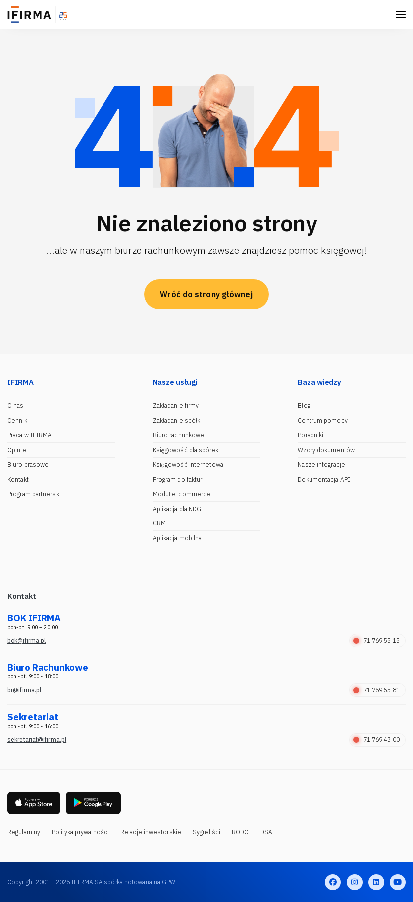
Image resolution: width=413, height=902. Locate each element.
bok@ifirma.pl (26, 640)
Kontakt (18, 479)
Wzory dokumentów (326, 450)
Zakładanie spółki (177, 420)
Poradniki (310, 435)
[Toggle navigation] (401, 14)
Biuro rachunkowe (179, 435)
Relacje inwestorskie (150, 832)
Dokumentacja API (324, 479)
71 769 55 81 (376, 690)
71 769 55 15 (376, 640)
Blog (304, 405)
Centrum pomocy (322, 420)
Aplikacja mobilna (177, 538)
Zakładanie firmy (176, 405)
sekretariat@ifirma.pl (36, 739)
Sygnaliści (207, 832)
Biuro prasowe (28, 464)
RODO (240, 832)
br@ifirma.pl (24, 690)
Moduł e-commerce (182, 494)
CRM (159, 523)
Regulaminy (23, 832)
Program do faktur (178, 479)
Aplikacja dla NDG (177, 509)
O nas (15, 405)
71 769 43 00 (376, 739)
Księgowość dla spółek (185, 450)
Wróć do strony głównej (206, 294)
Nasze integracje (321, 464)
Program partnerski (34, 494)
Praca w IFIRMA (29, 435)
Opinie (16, 450)
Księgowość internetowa (188, 464)
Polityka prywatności (80, 832)
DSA (266, 832)
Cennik (17, 420)
